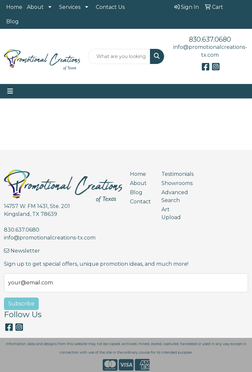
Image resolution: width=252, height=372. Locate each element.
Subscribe (21, 303)
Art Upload (171, 213)
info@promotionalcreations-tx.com (49, 238)
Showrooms (173, 183)
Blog (12, 21)
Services (69, 7)
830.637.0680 (210, 39)
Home (14, 7)
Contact (140, 201)
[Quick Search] (119, 56)
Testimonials (173, 174)
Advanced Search (173, 196)
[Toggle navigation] (10, 91)
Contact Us (110, 7)
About (35, 7)
